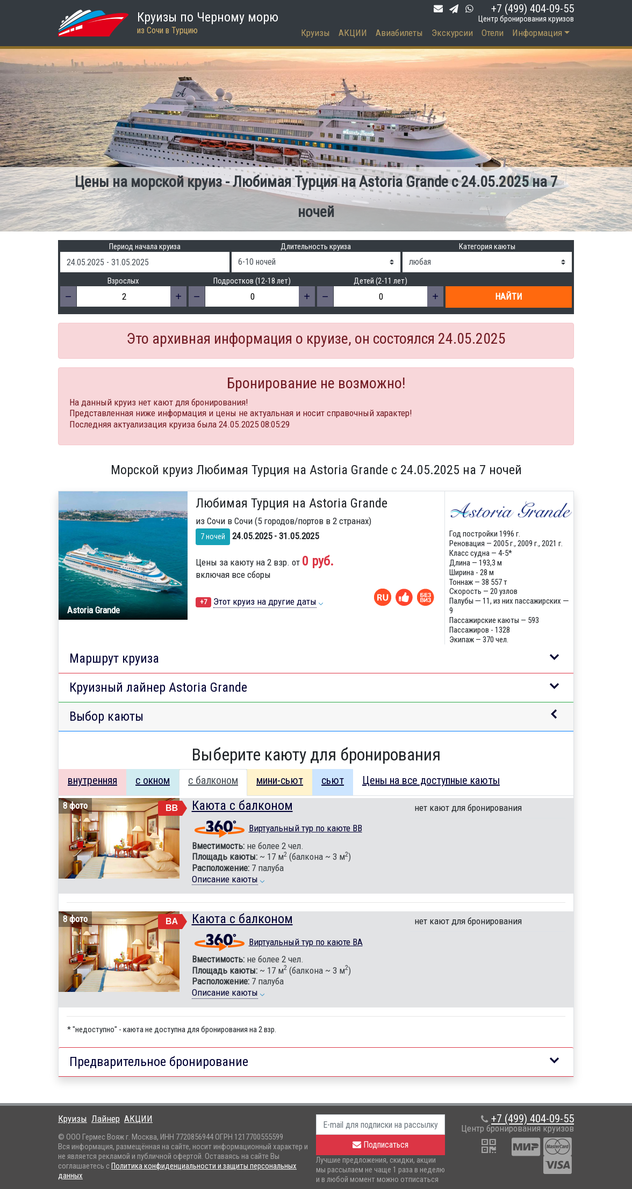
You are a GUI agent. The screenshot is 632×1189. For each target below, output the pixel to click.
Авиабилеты (399, 32)
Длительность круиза (316, 246)
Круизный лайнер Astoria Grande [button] (158, 687)
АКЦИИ (353, 32)
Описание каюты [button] (225, 879)
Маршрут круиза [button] (114, 658)
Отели (493, 32)
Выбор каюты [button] (106, 716)
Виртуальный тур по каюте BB (305, 828)
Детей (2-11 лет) (380, 281)
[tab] (92, 782)
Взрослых (123, 281)
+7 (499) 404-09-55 (532, 8)
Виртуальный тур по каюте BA (306, 942)
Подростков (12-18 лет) (252, 281)
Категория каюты (487, 246)
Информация (537, 32)
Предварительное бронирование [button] (158, 1061)
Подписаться (380, 1145)
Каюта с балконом (242, 805)
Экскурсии (452, 32)
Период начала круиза (145, 246)
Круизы (315, 32)
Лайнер (105, 1118)
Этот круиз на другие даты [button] (265, 601)
